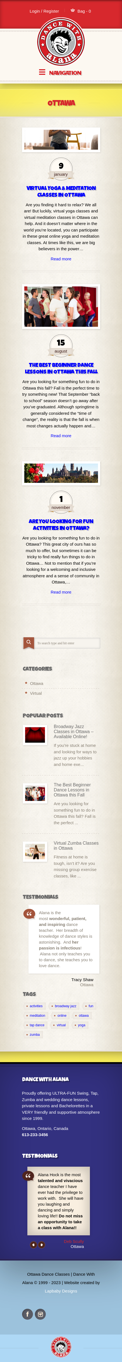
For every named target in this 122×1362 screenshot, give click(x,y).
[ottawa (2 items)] (82, 1015)
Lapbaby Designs (61, 1291)
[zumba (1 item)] (33, 1034)
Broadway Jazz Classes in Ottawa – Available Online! (74, 731)
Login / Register (44, 11)
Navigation (65, 72)
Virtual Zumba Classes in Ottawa (76, 846)
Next (41, 1244)
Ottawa (37, 683)
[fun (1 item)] (89, 1006)
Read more (61, 258)
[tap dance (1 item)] (35, 1025)
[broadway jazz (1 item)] (64, 1006)
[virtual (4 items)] (59, 1025)
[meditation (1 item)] (35, 1015)
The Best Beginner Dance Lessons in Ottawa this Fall (72, 789)
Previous (33, 1244)
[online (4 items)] (60, 1015)
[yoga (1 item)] (79, 1025)
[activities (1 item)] (34, 1006)
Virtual (36, 693)
